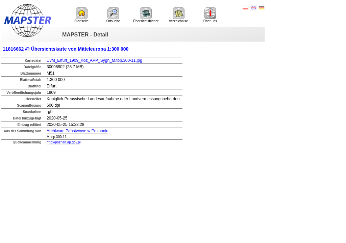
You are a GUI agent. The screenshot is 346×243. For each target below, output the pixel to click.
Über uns (210, 15)
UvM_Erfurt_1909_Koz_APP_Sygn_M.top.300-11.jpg (94, 60)
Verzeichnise (178, 15)
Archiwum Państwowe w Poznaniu (77, 131)
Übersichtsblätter (145, 15)
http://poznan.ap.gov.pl (63, 142)
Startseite (81, 15)
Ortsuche (113, 15)
